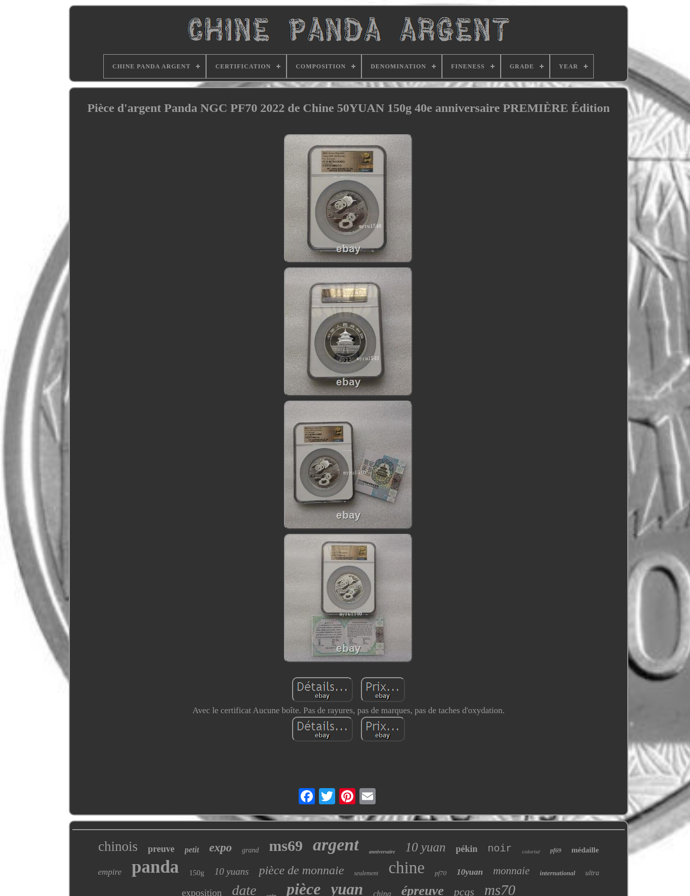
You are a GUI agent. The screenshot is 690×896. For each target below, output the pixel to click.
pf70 (441, 873)
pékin (466, 849)
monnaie (511, 871)
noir (500, 848)
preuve (161, 849)
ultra (592, 873)
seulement (366, 873)
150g (196, 873)
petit (192, 849)
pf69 (555, 850)
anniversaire (382, 851)
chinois (118, 846)
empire (109, 872)
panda (155, 867)
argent (336, 844)
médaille (585, 850)
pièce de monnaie (301, 870)
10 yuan (425, 847)
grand (250, 850)
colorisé (531, 851)
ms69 (286, 845)
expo (220, 847)
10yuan (470, 872)
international (557, 873)
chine (406, 868)
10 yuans (231, 871)
